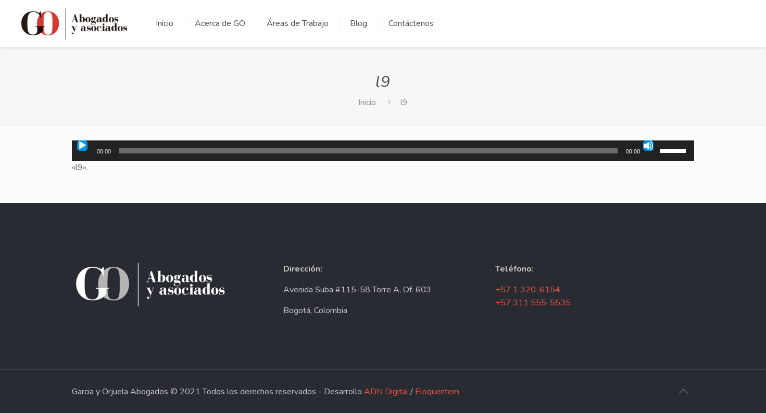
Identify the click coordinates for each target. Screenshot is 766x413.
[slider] (368, 150)
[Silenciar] (648, 145)
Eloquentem (437, 391)
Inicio (367, 102)
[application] (383, 150)
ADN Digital (386, 391)
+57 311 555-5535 (533, 302)
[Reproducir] (82, 145)
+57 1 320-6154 (527, 289)
